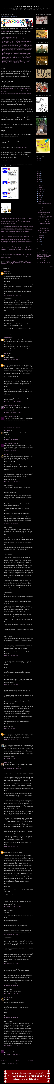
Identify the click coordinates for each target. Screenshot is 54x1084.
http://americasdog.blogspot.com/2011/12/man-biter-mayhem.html (16, 88)
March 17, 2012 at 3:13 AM (12, 350)
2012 (38, 181)
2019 (38, 167)
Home (17, 1060)
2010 (38, 241)
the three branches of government (8, 164)
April (40, 199)
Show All (51, 266)
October (41, 187)
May (40, 197)
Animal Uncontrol (41, 260)
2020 (38, 165)
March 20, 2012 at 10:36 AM (12, 758)
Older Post (31, 1060)
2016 (38, 173)
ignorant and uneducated (44, 219)
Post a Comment (4, 1058)
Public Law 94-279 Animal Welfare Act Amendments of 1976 (14, 215)
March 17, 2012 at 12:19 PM (12, 401)
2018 (38, 169)
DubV (5, 271)
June (40, 195)
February (41, 235)
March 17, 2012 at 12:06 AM (12, 295)
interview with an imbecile (6, 160)
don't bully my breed (5, 31)
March (40, 201)
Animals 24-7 (40, 250)
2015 (38, 175)
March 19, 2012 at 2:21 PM (12, 655)
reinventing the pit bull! (43, 230)
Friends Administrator (9, 732)
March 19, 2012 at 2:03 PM (12, 523)
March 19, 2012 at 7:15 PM (12, 739)
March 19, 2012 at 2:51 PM (12, 728)
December (41, 183)
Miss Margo (7, 430)
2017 (38, 171)
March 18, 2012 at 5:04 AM (12, 439)
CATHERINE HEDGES (23, 147)
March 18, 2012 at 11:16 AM (12, 450)
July (40, 193)
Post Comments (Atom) (12, 1063)
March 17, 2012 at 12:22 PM (12, 412)
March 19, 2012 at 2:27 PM (12, 684)
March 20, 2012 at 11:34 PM (12, 906)
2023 (38, 158)
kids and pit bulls (42, 207)
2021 (38, 163)
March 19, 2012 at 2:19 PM (12, 632)
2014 (38, 177)
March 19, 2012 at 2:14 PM (12, 589)
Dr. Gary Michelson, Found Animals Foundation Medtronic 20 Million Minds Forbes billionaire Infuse (44, 254)
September (41, 189)
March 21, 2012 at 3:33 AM (12, 934)
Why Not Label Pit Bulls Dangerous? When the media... (44, 223)
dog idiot (22, 409)
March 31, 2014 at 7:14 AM (12, 1045)
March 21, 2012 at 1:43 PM (12, 985)
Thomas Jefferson (42, 232)
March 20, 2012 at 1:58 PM (12, 846)
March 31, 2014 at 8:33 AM (12, 1054)
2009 (38, 243)
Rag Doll (6, 353)
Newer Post (3, 1060)
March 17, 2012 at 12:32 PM (12, 427)
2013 (38, 179)
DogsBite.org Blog (41, 258)
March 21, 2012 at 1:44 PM (12, 993)
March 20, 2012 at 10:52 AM (12, 768)
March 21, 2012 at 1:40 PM (12, 963)
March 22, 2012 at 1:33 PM (12, 1017)
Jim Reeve (6, 743)
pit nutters (13, 263)
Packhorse (6, 762)
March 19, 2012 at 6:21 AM (12, 481)
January (41, 237)
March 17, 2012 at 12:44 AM (12, 334)
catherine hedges (9, 262)
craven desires (27, 6)
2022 (38, 160)
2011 (38, 239)
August (40, 191)
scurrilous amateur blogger (10, 405)
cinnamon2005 (7, 337)
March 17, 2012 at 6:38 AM (12, 359)
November (41, 185)
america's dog (18, 30)
